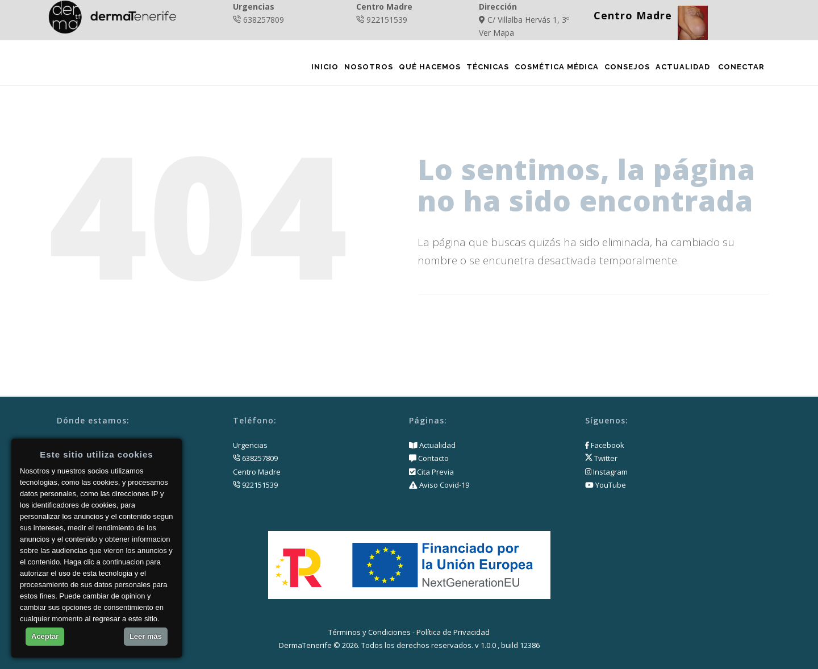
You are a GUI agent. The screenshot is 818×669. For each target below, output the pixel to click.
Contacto (432, 458)
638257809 (263, 19)
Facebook (604, 445)
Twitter (601, 458)
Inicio (323, 69)
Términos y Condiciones (369, 632)
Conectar (740, 69)
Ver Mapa (496, 32)
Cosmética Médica (556, 69)
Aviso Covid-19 (443, 485)
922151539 (386, 19)
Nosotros (367, 69)
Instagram (606, 472)
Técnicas (486, 69)
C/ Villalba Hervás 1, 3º (528, 19)
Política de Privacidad (453, 632)
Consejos (626, 69)
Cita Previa (434, 472)
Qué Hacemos (429, 69)
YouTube (605, 485)
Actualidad (681, 69)
